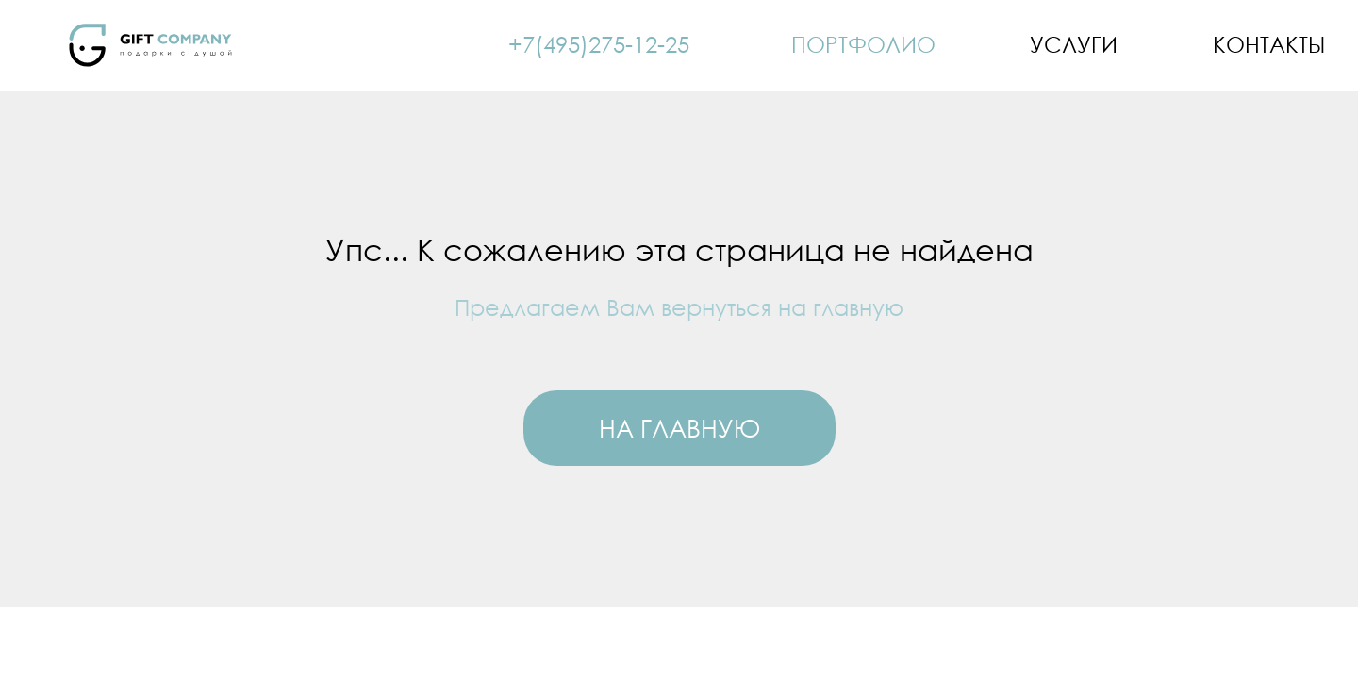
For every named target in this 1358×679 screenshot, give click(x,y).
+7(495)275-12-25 (598, 44)
